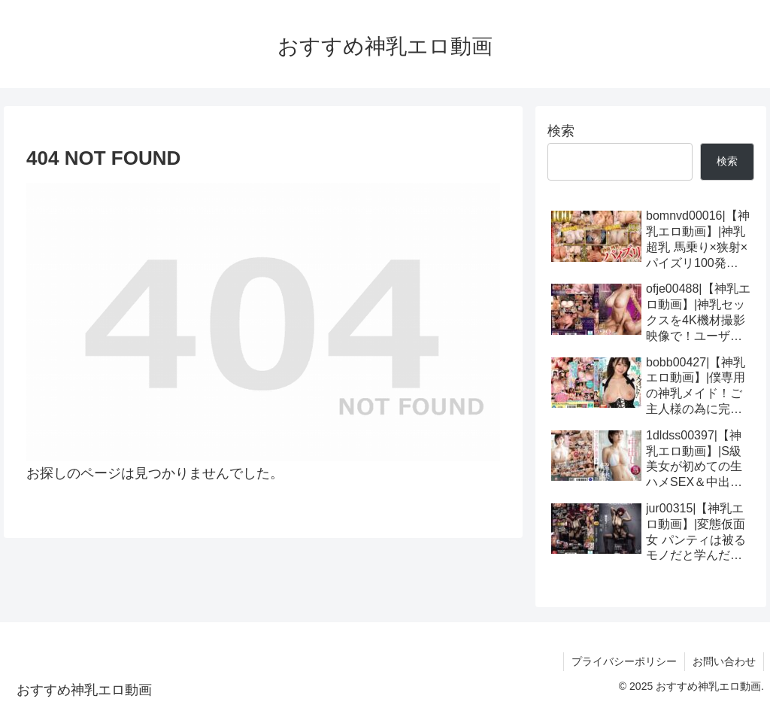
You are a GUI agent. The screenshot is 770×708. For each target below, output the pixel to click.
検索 (560, 130)
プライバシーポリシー (624, 661)
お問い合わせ (724, 661)
